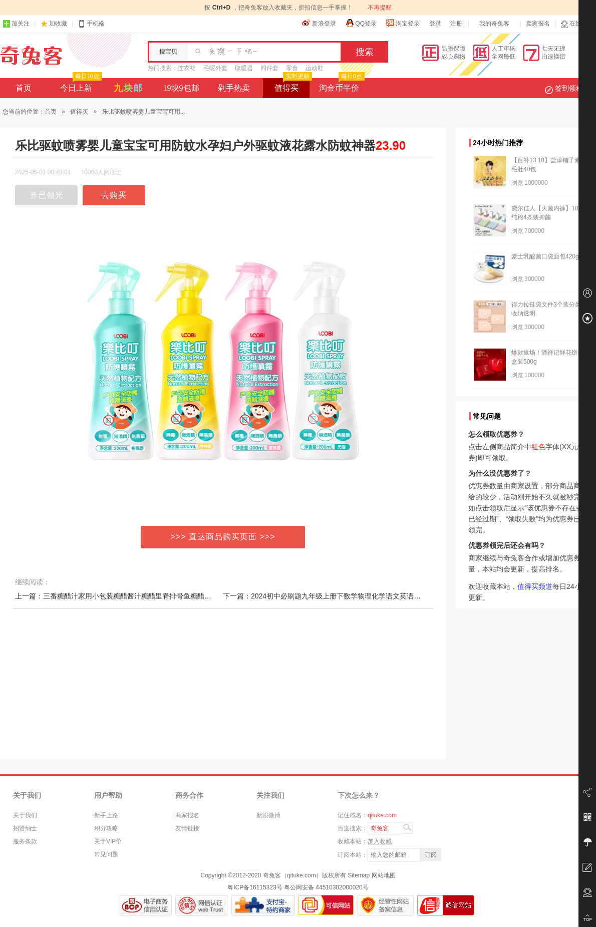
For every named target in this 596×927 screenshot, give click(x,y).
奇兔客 (31, 56)
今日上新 (80, 85)
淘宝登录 (403, 23)
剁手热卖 (234, 88)
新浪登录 (319, 23)
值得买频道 (534, 586)
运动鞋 (315, 68)
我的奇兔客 (494, 23)
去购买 (114, 195)
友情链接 (187, 828)
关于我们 (25, 815)
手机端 (91, 24)
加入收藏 (380, 841)
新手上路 (106, 815)
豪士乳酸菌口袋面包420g (545, 256)
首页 (24, 88)
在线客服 (576, 24)
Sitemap (359, 875)
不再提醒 (380, 7)
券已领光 (47, 195)
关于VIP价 (108, 841)
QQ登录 (361, 23)
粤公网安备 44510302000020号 (326, 887)
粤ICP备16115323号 (254, 887)
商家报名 (187, 815)
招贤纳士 (25, 828)
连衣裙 (187, 68)
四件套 (269, 68)
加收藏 (58, 23)
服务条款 (25, 841)
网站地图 (384, 875)
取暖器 (244, 68)
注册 (456, 23)
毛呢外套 (215, 68)
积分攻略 (106, 828)
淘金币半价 (341, 85)
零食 (292, 68)
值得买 (292, 85)
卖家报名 (538, 23)
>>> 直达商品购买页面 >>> (223, 536)
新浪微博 (268, 815)
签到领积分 (569, 88)
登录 (435, 23)
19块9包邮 (181, 88)
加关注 (16, 24)
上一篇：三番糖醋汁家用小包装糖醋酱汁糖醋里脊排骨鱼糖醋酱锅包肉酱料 (130, 596)
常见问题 (106, 854)
